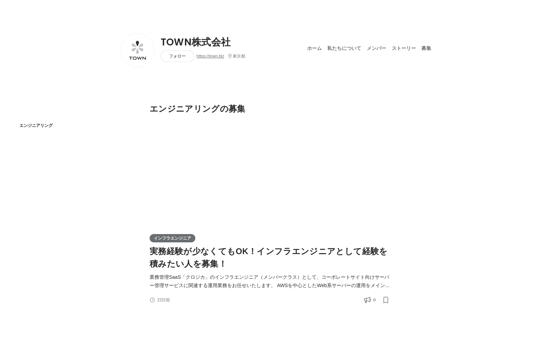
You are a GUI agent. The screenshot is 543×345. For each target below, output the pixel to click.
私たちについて (344, 48)
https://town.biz (210, 56)
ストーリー (404, 48)
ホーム (314, 48)
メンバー (376, 48)
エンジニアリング (36, 125)
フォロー (177, 56)
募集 (426, 48)
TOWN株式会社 (196, 42)
